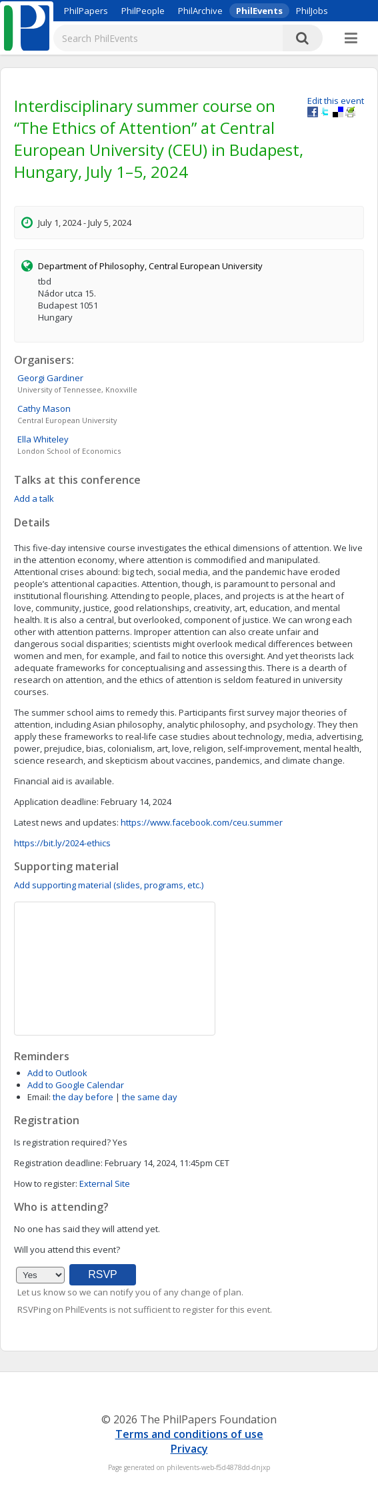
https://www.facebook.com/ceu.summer (202, 822)
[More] (351, 38)
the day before (83, 1097)
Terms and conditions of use (189, 1434)
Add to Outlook (57, 1073)
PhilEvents (259, 11)
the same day (149, 1097)
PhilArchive (200, 11)
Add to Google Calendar (75, 1085)
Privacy (189, 1448)
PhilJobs (312, 11)
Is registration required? (62, 1142)
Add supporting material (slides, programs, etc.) (108, 885)
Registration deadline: (58, 1163)
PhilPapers (86, 11)
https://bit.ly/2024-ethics (62, 843)
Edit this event (335, 101)
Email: (39, 1097)
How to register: (45, 1183)
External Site (104, 1183)
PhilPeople (143, 11)
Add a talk (34, 498)
